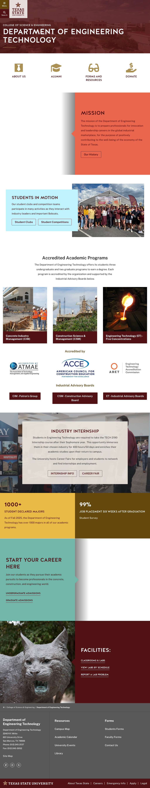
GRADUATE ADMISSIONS (19, 600)
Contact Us (111, 745)
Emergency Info (116, 783)
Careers (98, 783)
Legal (143, 783)
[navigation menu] (4, 4)
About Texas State (78, 783)
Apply (133, 783)
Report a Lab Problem (95, 674)
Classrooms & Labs (93, 660)
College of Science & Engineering (27, 25)
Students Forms (114, 728)
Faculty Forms (113, 737)
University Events (65, 745)
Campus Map (62, 728)
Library (59, 753)
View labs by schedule (95, 667)
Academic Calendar (66, 737)
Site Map (8, 756)
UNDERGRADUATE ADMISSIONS (23, 593)
